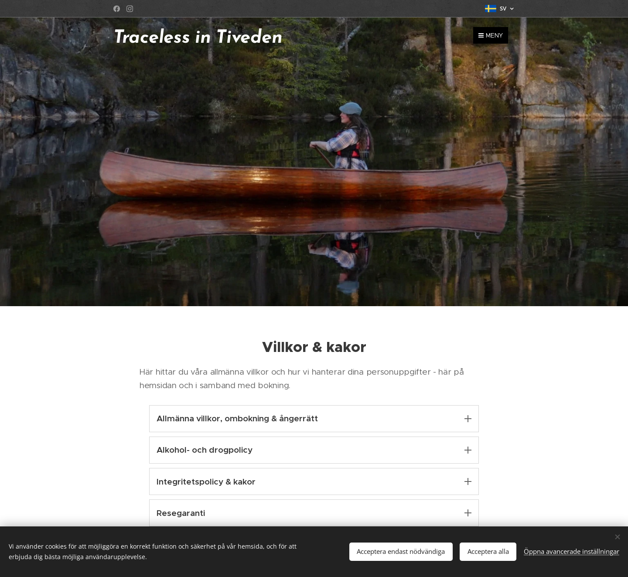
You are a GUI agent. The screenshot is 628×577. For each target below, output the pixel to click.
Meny (490, 35)
